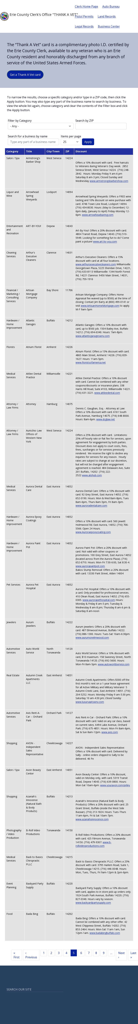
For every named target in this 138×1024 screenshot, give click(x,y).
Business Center (109, 26)
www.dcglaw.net (105, 419)
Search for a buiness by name (27, 136)
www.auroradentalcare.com (91, 505)
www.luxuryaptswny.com (90, 702)
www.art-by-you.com (105, 241)
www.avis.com (109, 732)
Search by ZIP (84, 121)
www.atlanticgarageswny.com (93, 336)
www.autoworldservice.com (113, 664)
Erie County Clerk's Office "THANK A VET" (34, 16)
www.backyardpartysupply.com (93, 902)
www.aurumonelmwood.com (92, 637)
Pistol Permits (84, 16)
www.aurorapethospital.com (99, 600)
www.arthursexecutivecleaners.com (96, 264)
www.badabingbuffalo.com (105, 933)
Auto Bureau (110, 6)
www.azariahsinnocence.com (92, 819)
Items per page (71, 136)
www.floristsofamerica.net (91, 362)
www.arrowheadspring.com (97, 214)
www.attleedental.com (107, 392)
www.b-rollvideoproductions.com (93, 844)
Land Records (107, 16)
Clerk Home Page (86, 6)
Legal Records (84, 26)
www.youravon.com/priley (115, 785)
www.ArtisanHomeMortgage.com (100, 305)
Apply (88, 142)
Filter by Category (20, 121)
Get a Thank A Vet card (25, 75)
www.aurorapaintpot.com (90, 566)
